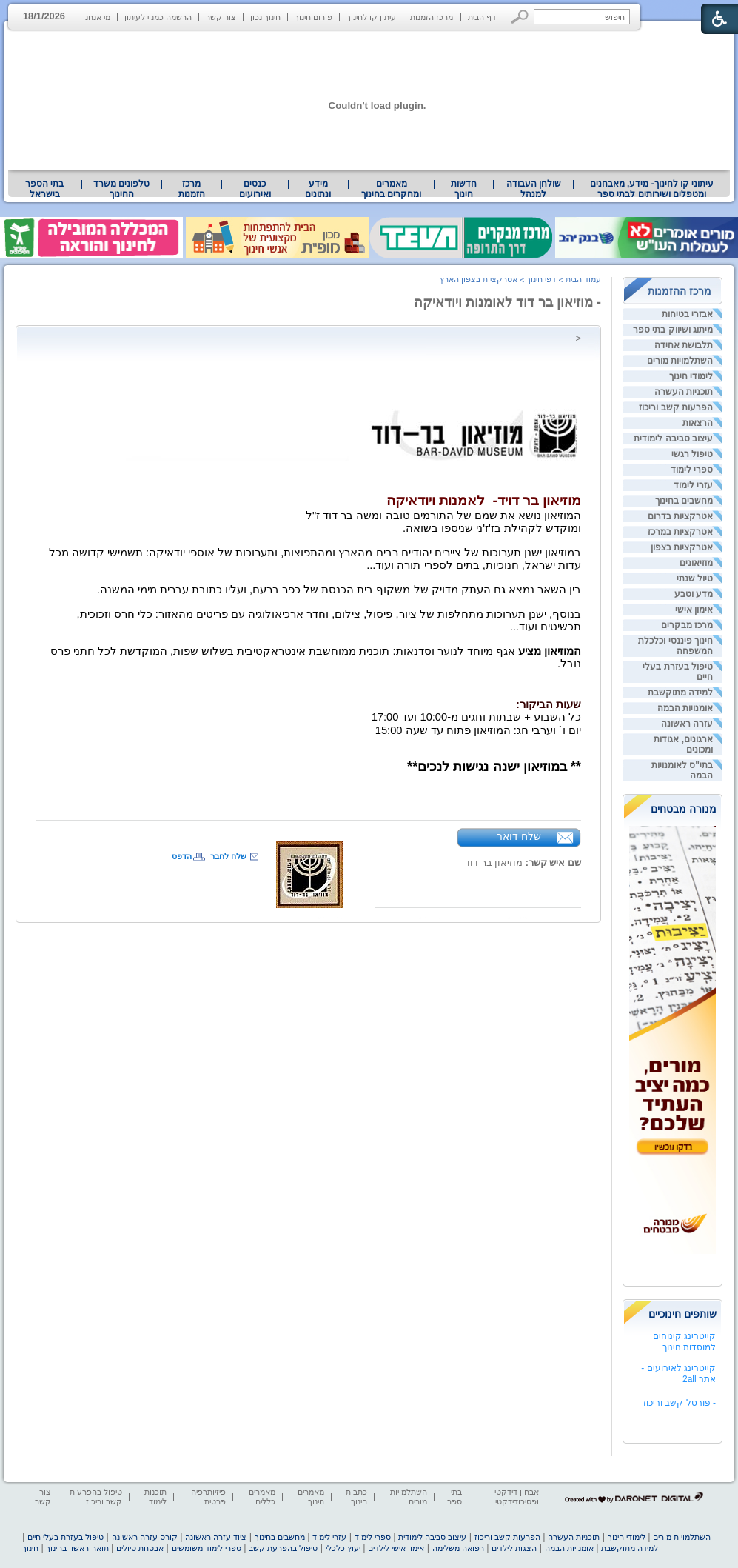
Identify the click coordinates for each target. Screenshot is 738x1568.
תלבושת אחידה (683, 345)
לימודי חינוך (691, 376)
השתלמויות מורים (680, 361)
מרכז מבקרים (687, 625)
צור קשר (221, 17)
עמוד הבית (583, 279)
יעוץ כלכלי (343, 1548)
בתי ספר (454, 1496)
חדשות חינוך (464, 189)
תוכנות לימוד (155, 1496)
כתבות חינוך (356, 1496)
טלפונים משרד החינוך (121, 189)
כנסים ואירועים (255, 189)
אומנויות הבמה (685, 708)
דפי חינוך (541, 279)
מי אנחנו (96, 17)
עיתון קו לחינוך (371, 17)
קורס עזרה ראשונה (145, 1536)
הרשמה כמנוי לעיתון (158, 17)
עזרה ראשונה (687, 723)
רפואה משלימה (458, 1548)
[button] (520, 16)
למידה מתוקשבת (680, 692)
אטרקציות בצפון (682, 547)
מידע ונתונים (318, 189)
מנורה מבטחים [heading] (684, 809)
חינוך (30, 1548)
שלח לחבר (228, 856)
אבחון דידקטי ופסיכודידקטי (516, 1496)
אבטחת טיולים (140, 1548)
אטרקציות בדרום (680, 516)
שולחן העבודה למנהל (533, 189)
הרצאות (697, 423)
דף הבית (482, 17)
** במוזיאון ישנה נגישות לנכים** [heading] (494, 766)
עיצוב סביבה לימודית (673, 438)
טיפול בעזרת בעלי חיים (65, 1536)
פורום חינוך (313, 17)
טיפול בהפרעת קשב (283, 1548)
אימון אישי (694, 609)
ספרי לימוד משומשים (206, 1548)
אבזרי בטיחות (687, 314)
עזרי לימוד (693, 485)
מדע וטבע (693, 594)
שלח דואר (519, 836)
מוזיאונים (696, 563)
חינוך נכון (265, 17)
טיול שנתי (695, 578)
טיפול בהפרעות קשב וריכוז (96, 1496)
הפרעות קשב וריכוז (676, 407)
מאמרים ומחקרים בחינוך (391, 189)
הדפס (182, 856)
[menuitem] (652, 189)
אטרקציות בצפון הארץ (478, 279)
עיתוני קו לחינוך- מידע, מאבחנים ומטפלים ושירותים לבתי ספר (652, 189)
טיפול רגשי (692, 454)
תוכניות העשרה (683, 392)
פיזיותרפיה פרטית (208, 1496)
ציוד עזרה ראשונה (215, 1536)
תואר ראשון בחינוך (77, 1548)
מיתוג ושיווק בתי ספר (673, 329)
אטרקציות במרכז (680, 532)
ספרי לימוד (692, 469)
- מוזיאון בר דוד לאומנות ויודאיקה (507, 302)
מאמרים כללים (262, 1496)
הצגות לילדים (514, 1548)
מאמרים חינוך (311, 1496)
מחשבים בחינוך (684, 501)
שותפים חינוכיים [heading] (682, 1314)
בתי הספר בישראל (44, 189)
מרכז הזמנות (431, 17)
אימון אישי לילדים (396, 1548)
